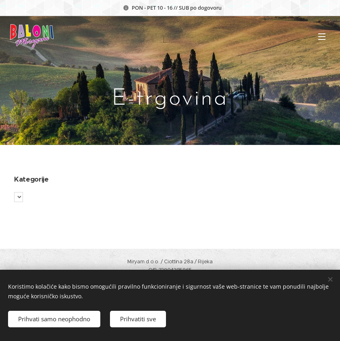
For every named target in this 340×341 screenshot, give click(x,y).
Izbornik (321, 36)
